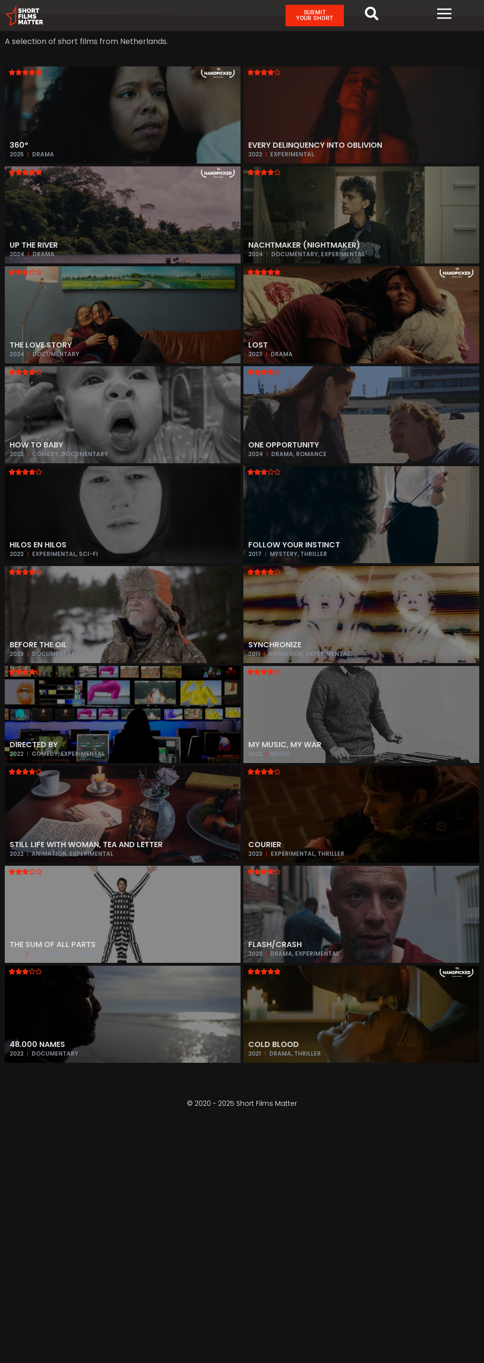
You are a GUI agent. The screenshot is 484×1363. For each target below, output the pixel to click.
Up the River (34, 245)
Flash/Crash (275, 944)
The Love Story (41, 345)
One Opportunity (283, 445)
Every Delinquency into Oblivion (315, 145)
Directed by (34, 745)
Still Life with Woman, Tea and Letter (86, 845)
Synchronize (274, 645)
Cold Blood (273, 1044)
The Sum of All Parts (53, 944)
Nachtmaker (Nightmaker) (304, 245)
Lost (258, 345)
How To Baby (36, 445)
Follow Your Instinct (294, 545)
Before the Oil (38, 645)
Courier (264, 845)
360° (19, 145)
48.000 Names (37, 1044)
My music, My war (284, 745)
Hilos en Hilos (38, 545)
